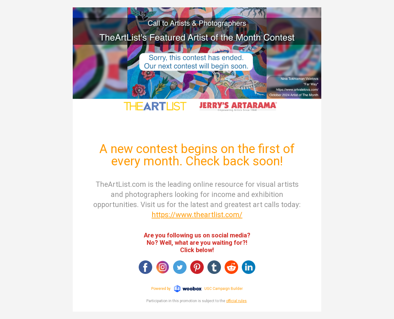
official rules (236, 301)
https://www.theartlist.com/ (197, 214)
